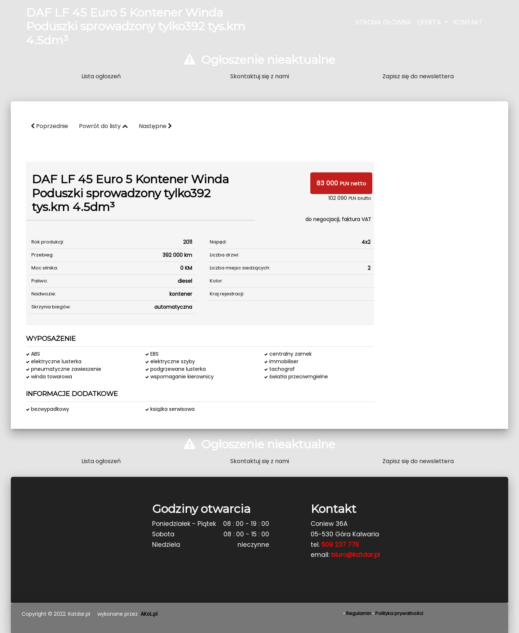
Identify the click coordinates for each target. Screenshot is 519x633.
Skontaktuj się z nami (259, 76)
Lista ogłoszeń (101, 76)
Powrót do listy (103, 126)
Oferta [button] (430, 22)
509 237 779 (340, 544)
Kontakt (468, 22)
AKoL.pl (149, 613)
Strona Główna (383, 22)
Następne (155, 126)
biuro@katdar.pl (355, 554)
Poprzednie (49, 126)
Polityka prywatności (399, 613)
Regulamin (358, 613)
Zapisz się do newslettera (418, 76)
